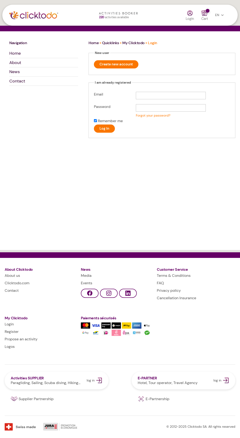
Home (15, 53)
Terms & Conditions (174, 275)
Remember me (110, 120)
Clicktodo (41, 16)
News (14, 72)
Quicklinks (110, 42)
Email (98, 94)
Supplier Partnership (32, 398)
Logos (10, 346)
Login (190, 15)
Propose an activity (21, 339)
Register (12, 331)
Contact (17, 81)
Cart (204, 15)
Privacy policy (169, 290)
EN (220, 15)
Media (86, 275)
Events (86, 283)
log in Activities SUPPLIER (56, 380)
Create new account (116, 64)
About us (12, 275)
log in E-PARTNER (183, 380)
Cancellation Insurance (176, 298)
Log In (104, 128)
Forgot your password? (153, 116)
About (15, 62)
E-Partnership (153, 398)
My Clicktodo (133, 42)
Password (102, 106)
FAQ (160, 283)
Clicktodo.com (17, 283)
